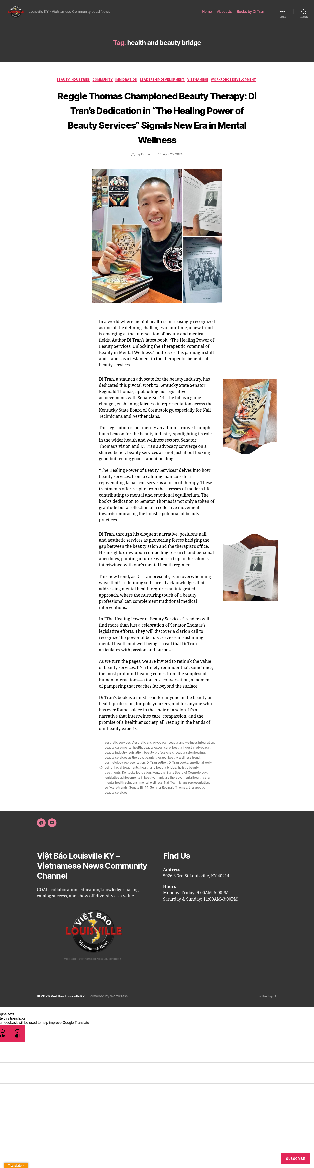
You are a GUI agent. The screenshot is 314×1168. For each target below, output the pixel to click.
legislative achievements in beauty (151, 803)
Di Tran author (181, 789)
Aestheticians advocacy (150, 770)
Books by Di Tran (250, 14)
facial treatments (149, 794)
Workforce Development (157, 92)
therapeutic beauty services (152, 818)
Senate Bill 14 (181, 813)
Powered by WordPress (112, 1021)
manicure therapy (191, 803)
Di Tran (145, 182)
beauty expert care (176, 774)
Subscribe (295, 1159)
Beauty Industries (94, 86)
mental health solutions (150, 808)
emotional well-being (120, 794)
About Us (224, 14)
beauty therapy (189, 784)
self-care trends (158, 813)
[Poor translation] (17, 1058)
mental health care (118, 808)
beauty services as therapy (156, 784)
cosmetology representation (149, 789)
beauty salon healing (120, 784)
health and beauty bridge (182, 794)
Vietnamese (226, 86)
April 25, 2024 (172, 182)
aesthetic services (118, 770)
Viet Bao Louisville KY (69, 1021)
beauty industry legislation (152, 779)
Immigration (151, 86)
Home (207, 14)
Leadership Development (189, 86)
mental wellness (181, 808)
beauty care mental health (141, 774)
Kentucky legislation (148, 798)
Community (125, 86)
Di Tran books (203, 789)
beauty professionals (188, 779)
